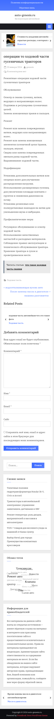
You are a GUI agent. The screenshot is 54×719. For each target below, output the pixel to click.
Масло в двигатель (18, 701)
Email (8, 406)
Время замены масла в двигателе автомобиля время (25, 695)
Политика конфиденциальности (27, 2)
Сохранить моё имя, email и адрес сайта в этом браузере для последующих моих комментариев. (24, 436)
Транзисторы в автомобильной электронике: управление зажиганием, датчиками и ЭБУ (23, 505)
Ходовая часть (14, 280)
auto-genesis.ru (25, 15)
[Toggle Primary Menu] (49, 26)
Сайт (6, 419)
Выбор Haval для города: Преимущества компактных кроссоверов (22, 541)
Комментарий (12, 351)
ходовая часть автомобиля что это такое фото (29, 317)
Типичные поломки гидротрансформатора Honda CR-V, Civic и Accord (25, 491)
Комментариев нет (16, 71)
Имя (7, 393)
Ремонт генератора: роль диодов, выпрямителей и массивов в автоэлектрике (24, 518)
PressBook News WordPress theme (32, 715)
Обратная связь (27, 7)
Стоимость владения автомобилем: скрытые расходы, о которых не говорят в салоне (36, 38)
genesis (30, 67)
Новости (22, 44)
